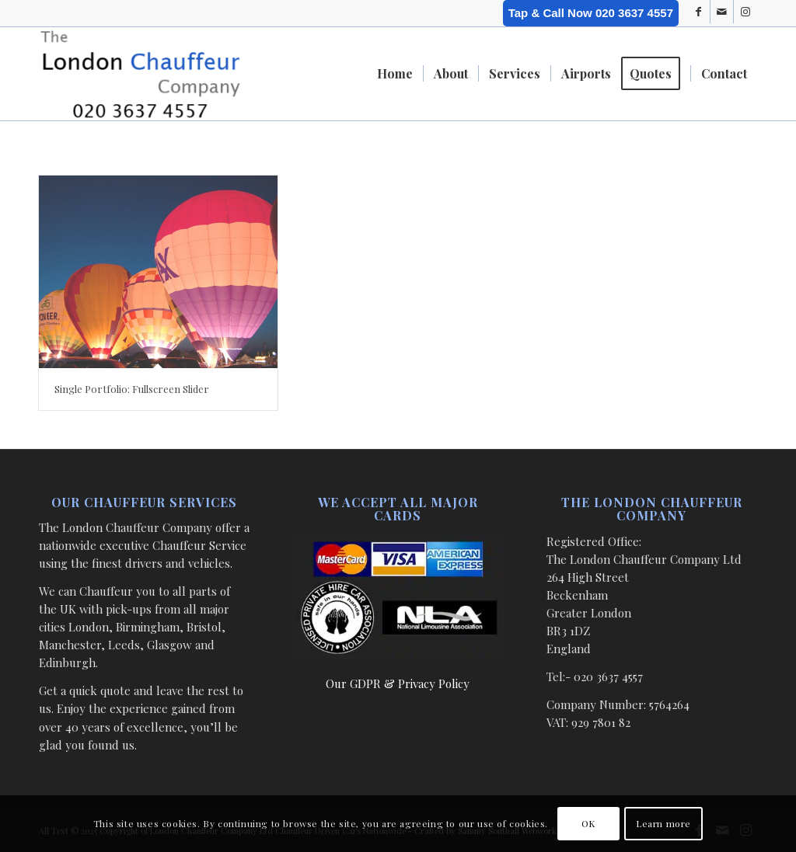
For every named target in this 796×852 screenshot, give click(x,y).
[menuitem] (395, 73)
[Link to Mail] (721, 11)
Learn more (663, 823)
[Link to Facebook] (698, 11)
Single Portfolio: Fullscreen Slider (131, 388)
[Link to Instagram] (745, 11)
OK (588, 823)
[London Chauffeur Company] (140, 73)
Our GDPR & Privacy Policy (398, 683)
